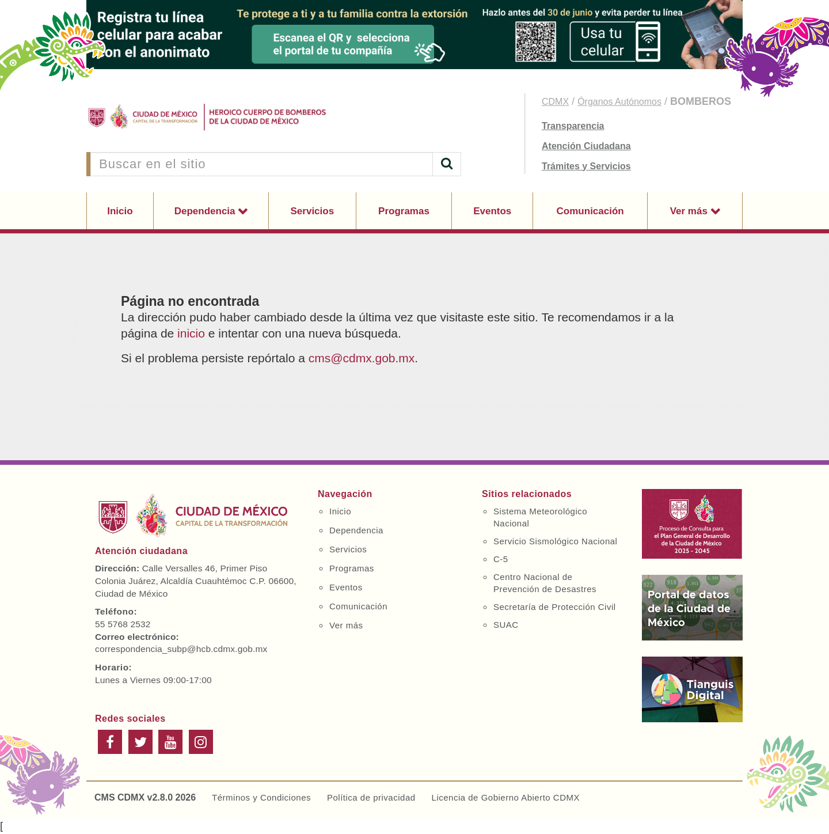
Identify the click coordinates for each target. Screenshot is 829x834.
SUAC (506, 625)
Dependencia (206, 211)
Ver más (690, 211)
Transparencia (573, 126)
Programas (403, 211)
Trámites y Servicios (586, 166)
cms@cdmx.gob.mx (362, 358)
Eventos (492, 211)
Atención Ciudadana (586, 146)
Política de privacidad (371, 797)
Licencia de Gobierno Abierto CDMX (506, 797)
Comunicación (590, 211)
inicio (191, 333)
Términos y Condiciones (261, 797)
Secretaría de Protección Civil (554, 607)
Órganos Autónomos (619, 102)
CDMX (555, 102)
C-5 (500, 559)
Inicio (119, 211)
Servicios (312, 211)
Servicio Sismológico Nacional (555, 541)
